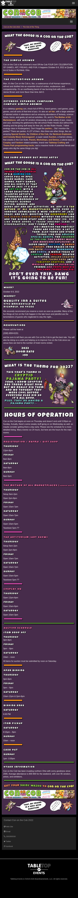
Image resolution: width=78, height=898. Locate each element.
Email (7, 832)
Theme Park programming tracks (18, 145)
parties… (49, 128)
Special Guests (18, 134)
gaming (19, 109)
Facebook (8, 846)
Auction (52, 137)
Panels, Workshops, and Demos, (44, 140)
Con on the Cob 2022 (12, 27)
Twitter (7, 841)
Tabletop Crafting (57, 142)
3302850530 (10, 836)
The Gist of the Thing (31, 27)
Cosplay (7, 142)
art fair (52, 111)
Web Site (8, 827)
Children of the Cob (39, 134)
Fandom (19, 142)
